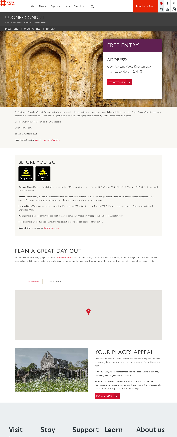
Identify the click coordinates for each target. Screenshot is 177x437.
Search (93, 6)
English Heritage (13, 6)
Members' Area (145, 6)
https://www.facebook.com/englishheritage (167, 3)
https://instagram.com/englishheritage (174, 9)
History (50, 29)
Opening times (32, 29)
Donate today (109, 396)
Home (7, 22)
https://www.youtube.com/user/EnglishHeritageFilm (167, 9)
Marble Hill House (65, 257)
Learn (69, 6)
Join (86, 6)
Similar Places (55, 282)
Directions (11, 29)
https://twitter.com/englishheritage (174, 3)
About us (44, 6)
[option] (88, 69)
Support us (57, 6)
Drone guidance (51, 228)
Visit (34, 6)
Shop (77, 6)
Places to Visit (23, 22)
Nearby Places (33, 282)
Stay (48, 430)
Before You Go (121, 83)
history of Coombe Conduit (47, 140)
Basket (161, 9)
